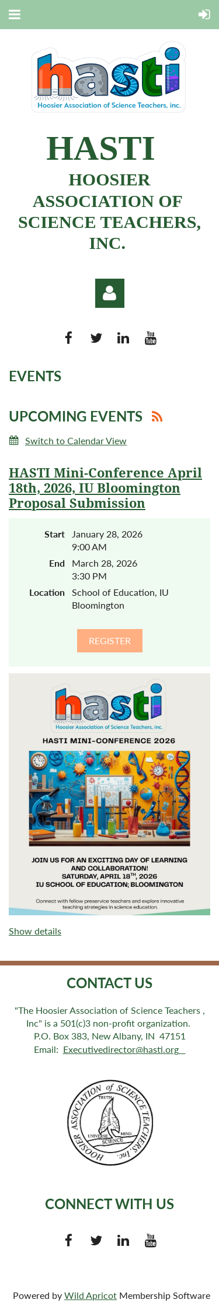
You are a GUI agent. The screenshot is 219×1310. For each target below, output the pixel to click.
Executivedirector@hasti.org (124, 1049)
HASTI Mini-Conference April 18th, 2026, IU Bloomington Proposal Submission (105, 488)
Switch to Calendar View (76, 440)
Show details (35, 930)
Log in (109, 293)
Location (47, 592)
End (57, 562)
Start (54, 533)
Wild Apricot (90, 1295)
